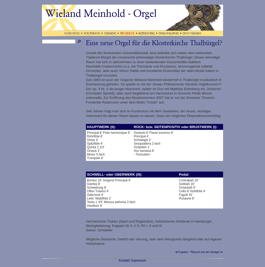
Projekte (181, 252)
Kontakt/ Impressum (132, 260)
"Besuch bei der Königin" (206, 252)
